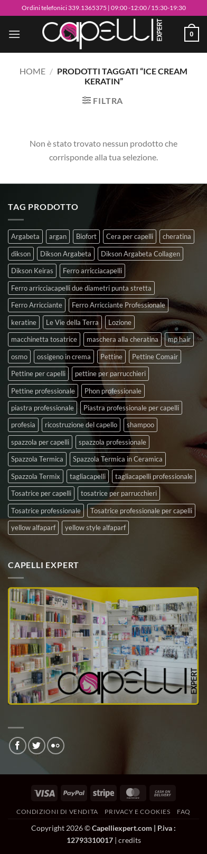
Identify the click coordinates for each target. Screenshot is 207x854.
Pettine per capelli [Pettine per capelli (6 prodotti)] (38, 373)
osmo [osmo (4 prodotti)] (19, 356)
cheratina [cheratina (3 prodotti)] (177, 236)
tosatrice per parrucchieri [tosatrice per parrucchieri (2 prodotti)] (119, 493)
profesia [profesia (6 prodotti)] (23, 424)
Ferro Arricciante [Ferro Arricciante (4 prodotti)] (36, 305)
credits (129, 840)
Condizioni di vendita (57, 811)
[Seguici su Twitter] (36, 745)
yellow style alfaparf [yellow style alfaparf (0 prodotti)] (95, 527)
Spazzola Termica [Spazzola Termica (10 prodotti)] (37, 459)
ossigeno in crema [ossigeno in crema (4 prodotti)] (64, 356)
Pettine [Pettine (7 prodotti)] (111, 356)
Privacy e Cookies (137, 811)
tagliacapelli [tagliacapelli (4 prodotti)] (88, 476)
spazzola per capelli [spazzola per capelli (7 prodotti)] (40, 442)
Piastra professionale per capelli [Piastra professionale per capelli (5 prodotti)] (131, 408)
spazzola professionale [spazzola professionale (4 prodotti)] (112, 442)
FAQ (184, 811)
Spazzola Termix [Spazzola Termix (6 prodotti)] (35, 476)
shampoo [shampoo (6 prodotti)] (140, 424)
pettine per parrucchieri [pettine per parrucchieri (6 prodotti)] (110, 373)
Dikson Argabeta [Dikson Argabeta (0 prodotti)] (65, 254)
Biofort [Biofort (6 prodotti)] (86, 236)
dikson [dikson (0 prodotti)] (21, 254)
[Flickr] (55, 745)
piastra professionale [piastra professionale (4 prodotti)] (42, 408)
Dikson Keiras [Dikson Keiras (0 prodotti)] (32, 270)
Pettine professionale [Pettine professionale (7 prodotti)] (43, 391)
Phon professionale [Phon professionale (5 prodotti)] (113, 391)
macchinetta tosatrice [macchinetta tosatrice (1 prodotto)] (44, 339)
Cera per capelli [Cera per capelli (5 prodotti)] (129, 236)
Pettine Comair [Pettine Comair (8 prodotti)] (155, 356)
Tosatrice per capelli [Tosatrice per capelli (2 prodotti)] (41, 493)
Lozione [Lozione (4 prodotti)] (119, 322)
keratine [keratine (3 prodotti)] (23, 322)
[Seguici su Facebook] (17, 745)
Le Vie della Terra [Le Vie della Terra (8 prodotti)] (72, 322)
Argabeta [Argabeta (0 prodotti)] (25, 236)
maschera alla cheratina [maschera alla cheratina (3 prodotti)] (122, 339)
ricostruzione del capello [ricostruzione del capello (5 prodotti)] (81, 424)
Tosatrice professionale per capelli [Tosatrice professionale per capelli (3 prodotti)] (141, 510)
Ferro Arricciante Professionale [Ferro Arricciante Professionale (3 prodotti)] (118, 305)
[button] (14, 34)
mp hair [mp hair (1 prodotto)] (179, 339)
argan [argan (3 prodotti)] (58, 236)
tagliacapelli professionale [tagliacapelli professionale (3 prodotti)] (154, 476)
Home (32, 71)
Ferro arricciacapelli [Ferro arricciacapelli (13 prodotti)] (92, 270)
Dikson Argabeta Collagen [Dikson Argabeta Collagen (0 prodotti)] (140, 254)
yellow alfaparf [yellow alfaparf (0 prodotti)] (33, 527)
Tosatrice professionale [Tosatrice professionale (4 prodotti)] (46, 510)
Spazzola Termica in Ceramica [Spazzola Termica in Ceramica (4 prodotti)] (118, 459)
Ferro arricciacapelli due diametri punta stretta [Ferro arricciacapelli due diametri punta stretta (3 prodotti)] (81, 288)
